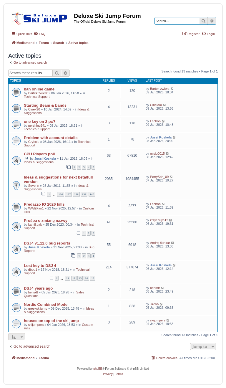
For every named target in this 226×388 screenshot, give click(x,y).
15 (92, 278)
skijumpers (36, 324)
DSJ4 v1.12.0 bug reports (47, 243)
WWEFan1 (36, 208)
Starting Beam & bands (45, 105)
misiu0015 (157, 153)
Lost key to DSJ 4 (40, 265)
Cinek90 (34, 109)
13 (80, 278)
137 (68, 194)
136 (60, 194)
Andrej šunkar (160, 243)
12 (73, 278)
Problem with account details (50, 138)
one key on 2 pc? (39, 121)
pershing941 (37, 125)
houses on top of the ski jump (51, 320)
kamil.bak (35, 224)
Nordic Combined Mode (45, 304)
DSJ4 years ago (38, 288)
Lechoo (155, 121)
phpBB (97, 368)
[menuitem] (39, 33)
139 (84, 194)
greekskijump (37, 308)
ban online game (39, 89)
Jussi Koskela (161, 137)
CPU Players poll (39, 154)
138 (76, 194)
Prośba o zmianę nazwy (45, 220)
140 (92, 194)
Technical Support (36, 96)
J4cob (154, 304)
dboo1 (32, 269)
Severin (33, 185)
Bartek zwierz (38, 93)
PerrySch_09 (159, 177)
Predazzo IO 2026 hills (44, 204)
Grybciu (33, 141)
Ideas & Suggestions (39, 162)
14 (86, 278)
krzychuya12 (159, 220)
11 (67, 278)
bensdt (33, 292)
